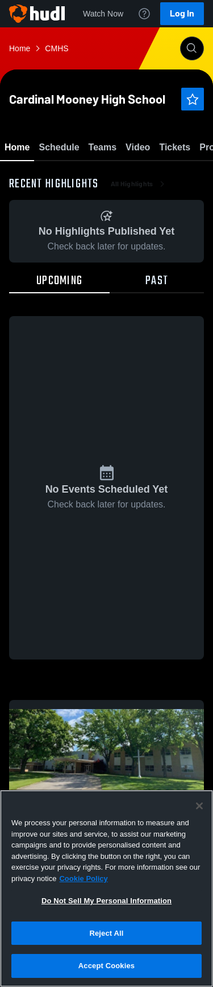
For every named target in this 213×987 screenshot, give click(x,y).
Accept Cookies (106, 965)
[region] (106, 888)
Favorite (93, 176)
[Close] (199, 805)
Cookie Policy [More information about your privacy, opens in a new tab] (83, 878)
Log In (182, 13)
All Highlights (139, 250)
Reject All (106, 933)
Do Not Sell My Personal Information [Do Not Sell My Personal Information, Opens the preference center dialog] (106, 900)
